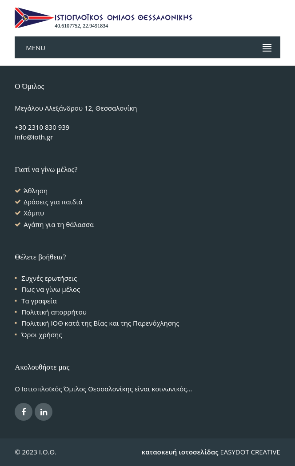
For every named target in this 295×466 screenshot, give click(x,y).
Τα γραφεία (38, 300)
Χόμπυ (34, 212)
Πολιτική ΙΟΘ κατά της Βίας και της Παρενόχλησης (100, 323)
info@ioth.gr (34, 136)
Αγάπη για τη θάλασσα (59, 224)
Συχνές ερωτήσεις (49, 278)
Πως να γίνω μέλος (50, 289)
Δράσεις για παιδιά (53, 201)
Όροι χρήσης (41, 334)
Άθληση (36, 190)
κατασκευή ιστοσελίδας (180, 451)
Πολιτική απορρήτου (54, 311)
